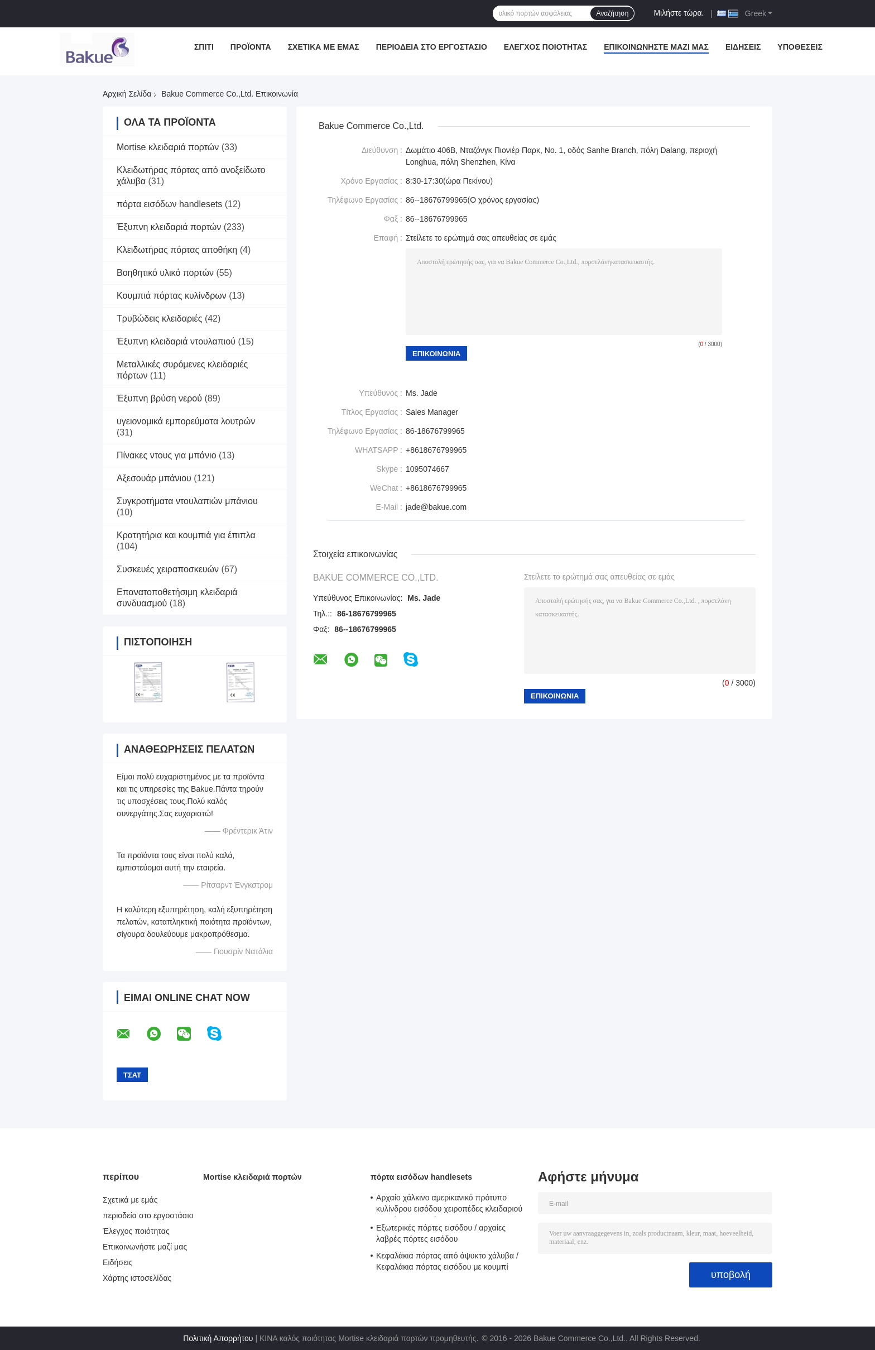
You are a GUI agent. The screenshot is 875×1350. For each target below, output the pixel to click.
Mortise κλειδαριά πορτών (168, 147)
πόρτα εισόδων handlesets (169, 204)
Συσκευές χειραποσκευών (168, 569)
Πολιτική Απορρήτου (218, 1338)
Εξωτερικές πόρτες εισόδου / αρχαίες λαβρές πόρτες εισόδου (441, 1233)
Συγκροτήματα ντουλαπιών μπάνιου (187, 501)
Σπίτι (204, 46)
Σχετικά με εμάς (323, 46)
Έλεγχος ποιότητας (545, 46)
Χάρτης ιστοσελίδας (137, 1278)
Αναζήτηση (612, 13)
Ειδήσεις (743, 46)
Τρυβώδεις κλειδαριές (159, 318)
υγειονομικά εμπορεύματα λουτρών (186, 421)
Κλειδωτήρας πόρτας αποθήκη (177, 250)
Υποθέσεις (800, 46)
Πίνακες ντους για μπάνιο (167, 455)
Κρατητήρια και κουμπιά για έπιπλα (186, 535)
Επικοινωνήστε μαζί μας (656, 46)
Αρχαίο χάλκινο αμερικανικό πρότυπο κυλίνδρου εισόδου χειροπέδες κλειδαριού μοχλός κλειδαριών (449, 1205)
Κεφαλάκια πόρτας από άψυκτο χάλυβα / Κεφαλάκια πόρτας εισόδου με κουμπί (447, 1261)
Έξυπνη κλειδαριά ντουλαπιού (176, 341)
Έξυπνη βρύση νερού (159, 398)
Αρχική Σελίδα (127, 93)
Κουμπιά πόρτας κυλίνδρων (172, 295)
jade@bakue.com (436, 506)
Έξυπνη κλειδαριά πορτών (169, 227)
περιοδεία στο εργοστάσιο (431, 46)
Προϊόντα (250, 46)
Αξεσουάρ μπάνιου (154, 478)
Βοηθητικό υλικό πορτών (165, 272)
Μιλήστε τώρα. (678, 12)
